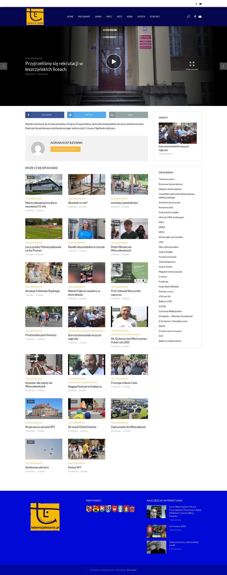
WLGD (162, 322)
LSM (161, 238)
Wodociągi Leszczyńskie (171, 233)
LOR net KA (165, 292)
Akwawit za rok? (77, 202)
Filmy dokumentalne (169, 243)
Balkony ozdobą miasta (170, 337)
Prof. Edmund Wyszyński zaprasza (124, 292)
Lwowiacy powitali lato (123, 202)
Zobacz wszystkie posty (65, 149)
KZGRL (162, 302)
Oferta (141, 16)
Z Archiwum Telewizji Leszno (125, 333)
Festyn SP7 (74, 465)
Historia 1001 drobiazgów (171, 213)
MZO (119, 16)
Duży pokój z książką (169, 208)
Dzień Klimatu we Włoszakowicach (120, 248)
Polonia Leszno (166, 287)
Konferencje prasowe (169, 198)
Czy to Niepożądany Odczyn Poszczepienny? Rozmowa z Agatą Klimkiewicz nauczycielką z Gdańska (185, 509)
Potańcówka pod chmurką (39, 334)
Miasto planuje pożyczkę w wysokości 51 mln (40, 204)
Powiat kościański (77, 330)
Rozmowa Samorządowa (171, 180)
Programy (84, 16)
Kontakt (155, 16)
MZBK (130, 16)
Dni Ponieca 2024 (177, 524)
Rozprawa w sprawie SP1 (39, 425)
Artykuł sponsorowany (170, 327)
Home (70, 16)
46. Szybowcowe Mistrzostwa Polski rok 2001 (127, 339)
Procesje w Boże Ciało (123, 381)
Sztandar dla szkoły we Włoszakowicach (37, 383)
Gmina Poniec (165, 262)
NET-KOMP (131, 568)
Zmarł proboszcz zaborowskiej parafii (183, 541)
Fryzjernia (163, 277)
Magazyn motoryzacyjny (170, 267)
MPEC (109, 16)
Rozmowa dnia (166, 203)
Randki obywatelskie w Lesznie (85, 246)
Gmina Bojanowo (167, 257)
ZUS (161, 332)
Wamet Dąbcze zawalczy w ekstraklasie (83, 292)
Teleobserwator (33, 58)
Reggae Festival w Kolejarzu (83, 385)
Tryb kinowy (192, 66)
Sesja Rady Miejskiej (169, 282)
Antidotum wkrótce (36, 465)
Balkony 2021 (165, 297)
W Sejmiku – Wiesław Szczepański (176, 312)
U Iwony (163, 272)
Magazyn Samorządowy (170, 185)
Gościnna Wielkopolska (170, 307)
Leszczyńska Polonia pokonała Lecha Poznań (42, 248)
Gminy (98, 16)
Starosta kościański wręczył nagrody (83, 335)
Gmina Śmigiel (166, 247)
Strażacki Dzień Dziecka (81, 425)
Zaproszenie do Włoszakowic (127, 425)
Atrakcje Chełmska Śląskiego (41, 290)
